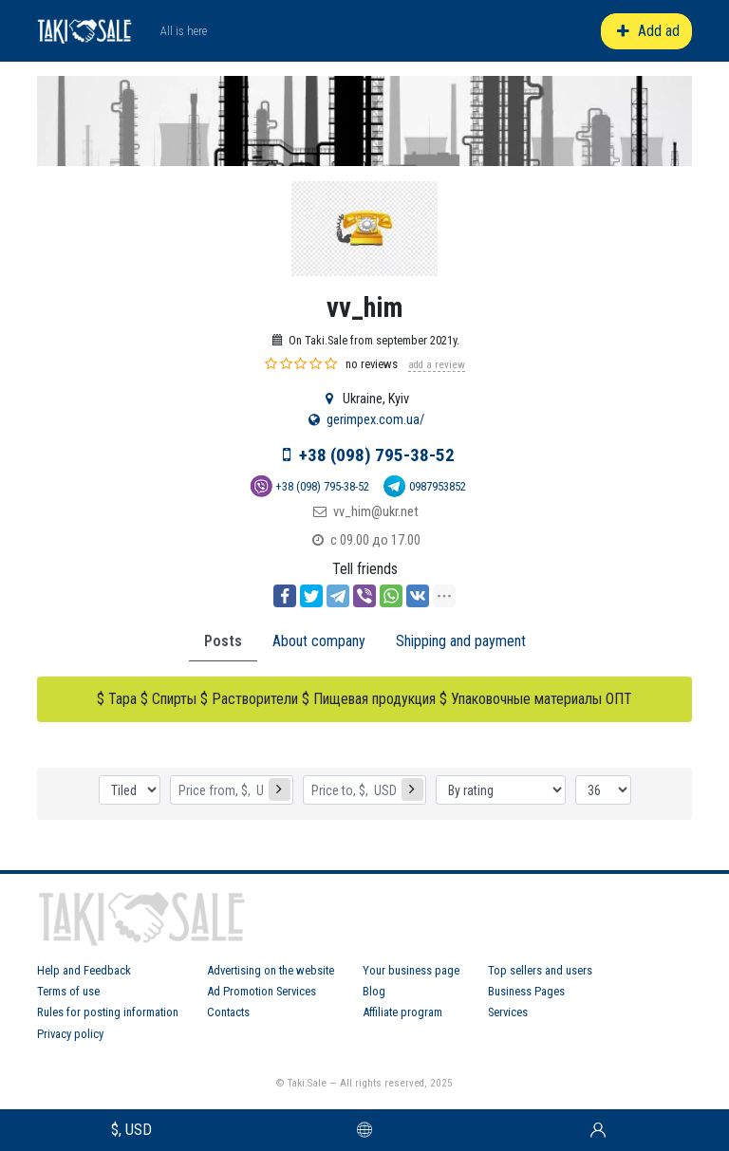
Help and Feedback (84, 970)
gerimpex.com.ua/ (375, 420)
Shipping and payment (461, 641)
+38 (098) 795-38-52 (377, 455)
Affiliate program (402, 1012)
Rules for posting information (107, 1012)
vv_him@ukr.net (376, 512)
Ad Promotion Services (261, 991)
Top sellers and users (540, 970)
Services (508, 1012)
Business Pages (526, 991)
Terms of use (68, 991)
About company (318, 641)
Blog (374, 991)
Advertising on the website (270, 970)
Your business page (411, 970)
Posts (223, 641)
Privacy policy (70, 1034)
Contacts (228, 1012)
